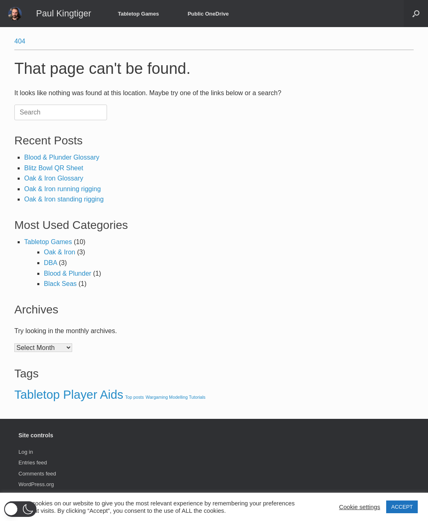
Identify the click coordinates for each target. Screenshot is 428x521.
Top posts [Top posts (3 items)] (134, 397)
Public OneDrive (208, 14)
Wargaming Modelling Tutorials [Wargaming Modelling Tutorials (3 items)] (175, 397)
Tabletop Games (138, 14)
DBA (50, 262)
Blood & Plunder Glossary (61, 157)
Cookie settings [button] (359, 507)
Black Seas (60, 283)
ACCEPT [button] (402, 507)
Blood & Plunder (67, 273)
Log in (25, 452)
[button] (416, 13)
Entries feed (32, 462)
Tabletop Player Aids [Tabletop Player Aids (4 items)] (68, 394)
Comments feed (37, 474)
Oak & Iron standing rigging (64, 199)
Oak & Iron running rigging (62, 188)
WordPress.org (36, 484)
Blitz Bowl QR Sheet (53, 168)
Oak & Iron (59, 252)
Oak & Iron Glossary (53, 178)
